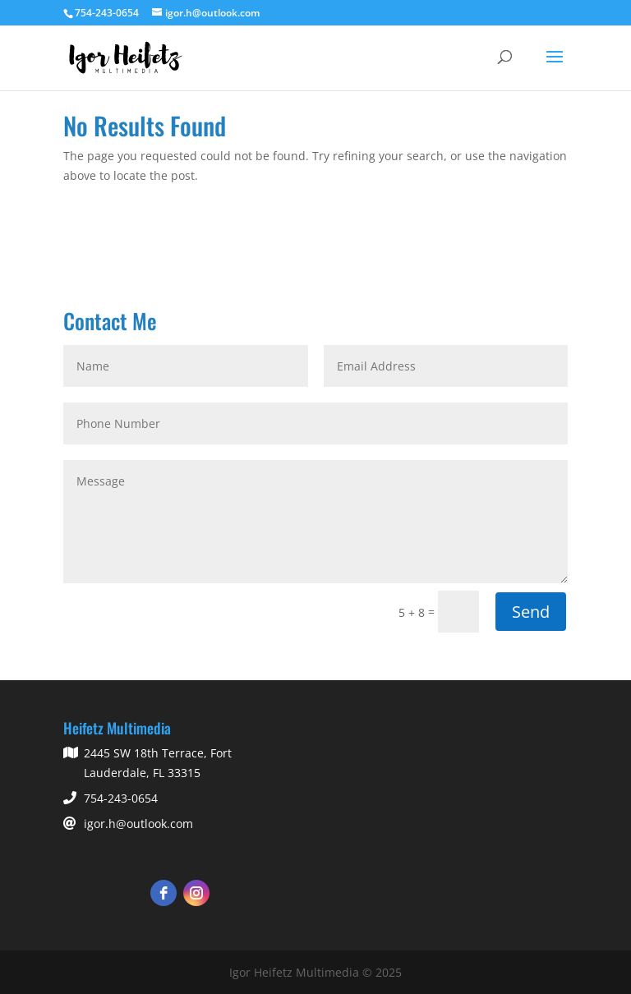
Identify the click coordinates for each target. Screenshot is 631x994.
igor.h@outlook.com (138, 823)
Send (531, 612)
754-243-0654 (121, 798)
